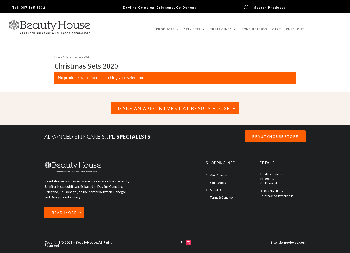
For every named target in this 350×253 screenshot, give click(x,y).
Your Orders (218, 182)
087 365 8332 (33, 7)
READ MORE (64, 212)
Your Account (218, 175)
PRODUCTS (165, 29)
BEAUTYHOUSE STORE (275, 136)
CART (276, 29)
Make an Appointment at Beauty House (174, 108)
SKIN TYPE (192, 29)
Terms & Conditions (223, 197)
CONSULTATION (254, 29)
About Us (216, 190)
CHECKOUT (295, 29)
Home (58, 57)
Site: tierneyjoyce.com (288, 242)
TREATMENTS (221, 29)
